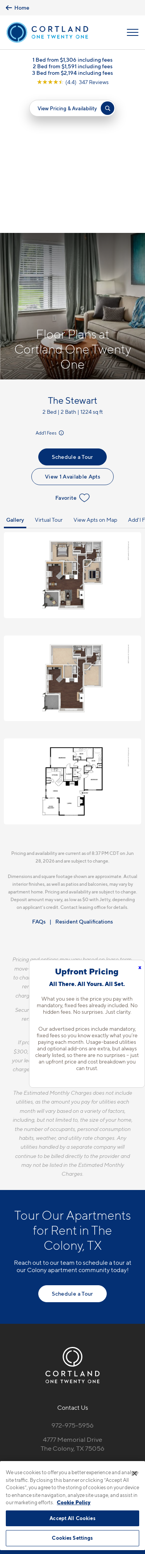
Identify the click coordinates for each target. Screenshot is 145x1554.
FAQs (39, 780)
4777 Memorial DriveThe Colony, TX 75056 (72, 1303)
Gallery (15, 379)
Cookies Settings (72, 1538)
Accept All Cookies (72, 1518)
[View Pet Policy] (72, 1342)
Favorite (72, 357)
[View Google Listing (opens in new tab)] (73, 82)
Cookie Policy (73, 1502)
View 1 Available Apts (72, 335)
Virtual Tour (49, 379)
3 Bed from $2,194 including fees (72, 72)
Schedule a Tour (72, 316)
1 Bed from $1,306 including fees (72, 59)
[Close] (134, 1473)
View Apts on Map (95, 379)
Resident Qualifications (84, 780)
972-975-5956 (72, 1284)
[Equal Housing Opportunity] (56, 1325)
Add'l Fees (50, 292)
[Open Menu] (132, 32)
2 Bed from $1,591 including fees (73, 66)
